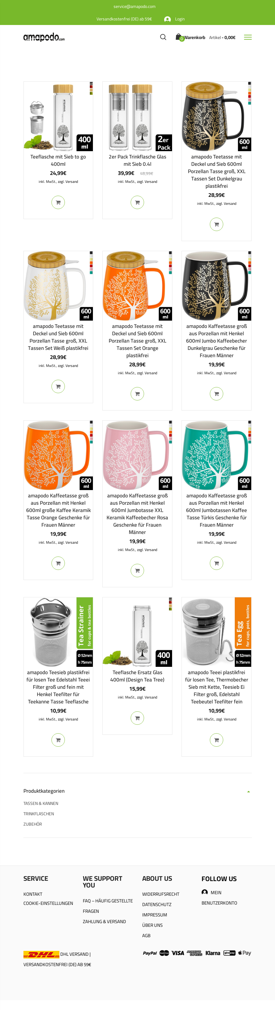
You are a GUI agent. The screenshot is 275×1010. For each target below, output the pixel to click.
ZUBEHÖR (32, 824)
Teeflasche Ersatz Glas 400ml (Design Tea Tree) (137, 676)
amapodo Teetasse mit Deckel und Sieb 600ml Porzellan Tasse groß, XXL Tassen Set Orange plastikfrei (137, 340)
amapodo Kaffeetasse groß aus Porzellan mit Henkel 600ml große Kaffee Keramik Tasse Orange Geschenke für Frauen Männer (58, 510)
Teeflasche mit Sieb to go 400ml (58, 160)
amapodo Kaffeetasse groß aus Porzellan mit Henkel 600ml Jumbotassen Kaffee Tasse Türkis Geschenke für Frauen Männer (216, 510)
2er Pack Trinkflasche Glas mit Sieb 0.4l (137, 160)
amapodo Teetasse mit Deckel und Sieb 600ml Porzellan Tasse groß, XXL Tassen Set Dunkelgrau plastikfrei (216, 171)
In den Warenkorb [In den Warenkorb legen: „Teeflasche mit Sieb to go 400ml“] (58, 202)
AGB (146, 935)
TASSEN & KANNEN (40, 803)
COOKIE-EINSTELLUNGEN (48, 903)
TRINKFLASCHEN (38, 814)
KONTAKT (32, 894)
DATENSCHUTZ (156, 904)
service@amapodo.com (135, 6)
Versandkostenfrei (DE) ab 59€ (124, 19)
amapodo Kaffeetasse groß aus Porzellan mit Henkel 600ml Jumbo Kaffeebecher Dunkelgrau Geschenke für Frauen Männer (216, 340)
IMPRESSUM (154, 914)
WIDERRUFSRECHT (160, 894)
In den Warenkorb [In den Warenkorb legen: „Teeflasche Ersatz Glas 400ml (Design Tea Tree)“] (137, 718)
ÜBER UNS (152, 925)
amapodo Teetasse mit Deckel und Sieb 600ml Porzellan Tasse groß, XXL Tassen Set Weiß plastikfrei (58, 337)
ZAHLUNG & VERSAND (104, 921)
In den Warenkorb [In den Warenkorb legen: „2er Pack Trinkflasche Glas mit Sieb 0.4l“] (137, 202)
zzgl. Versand (68, 181)
